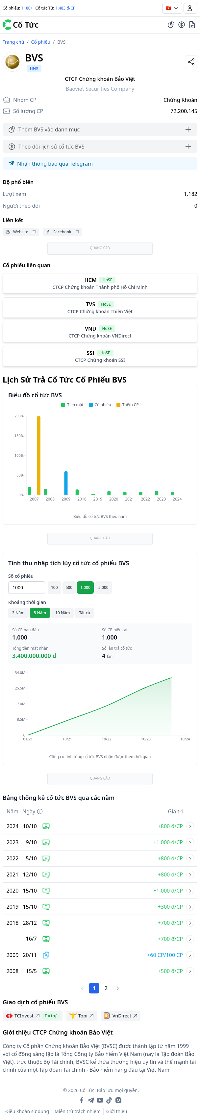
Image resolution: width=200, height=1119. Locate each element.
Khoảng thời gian (27, 602)
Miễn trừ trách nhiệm (78, 1111)
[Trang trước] (82, 988)
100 (54, 587)
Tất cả (84, 613)
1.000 (85, 587)
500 (69, 587)
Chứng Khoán (180, 100)
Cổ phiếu (40, 42)
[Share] (191, 62)
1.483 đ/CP (66, 8)
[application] (100, 462)
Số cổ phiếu (21, 576)
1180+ (27, 8)
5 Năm (40, 613)
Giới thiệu (116, 1111)
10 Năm (62, 613)
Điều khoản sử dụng (27, 1111)
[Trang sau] (118, 988)
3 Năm (18, 613)
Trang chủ (13, 42)
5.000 (103, 587)
